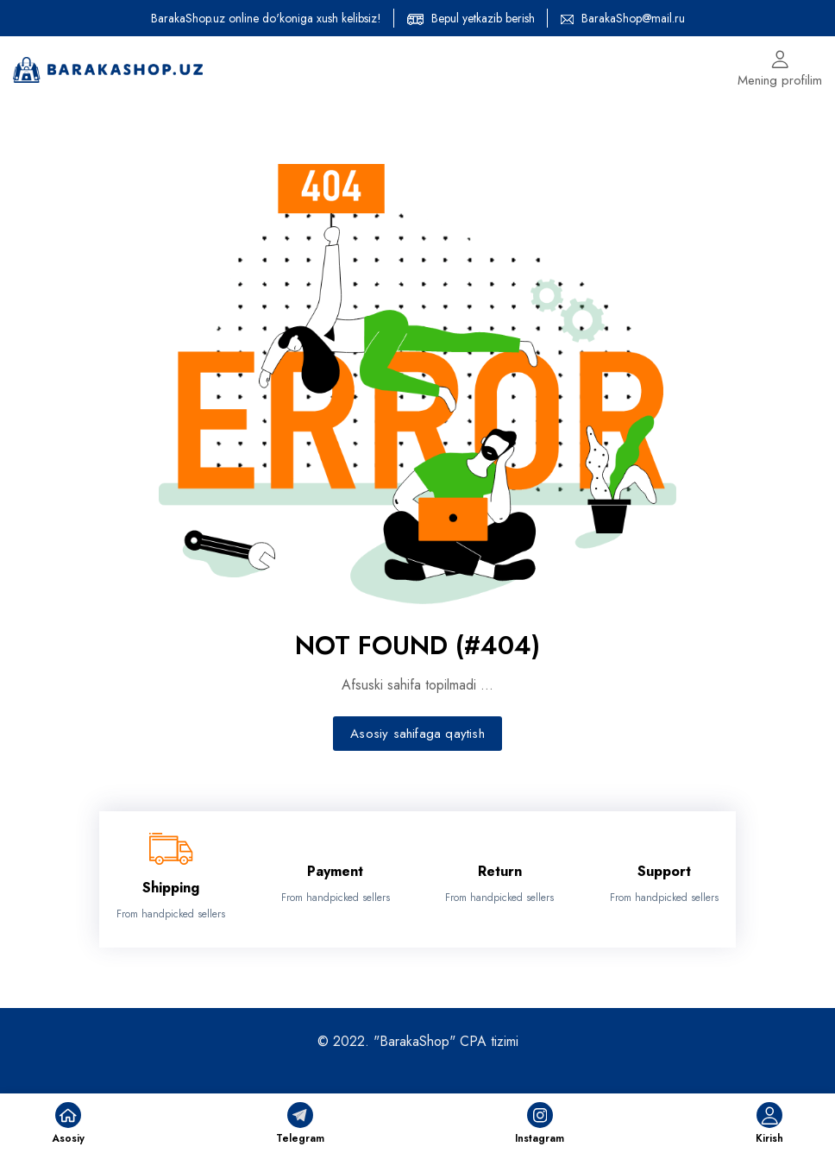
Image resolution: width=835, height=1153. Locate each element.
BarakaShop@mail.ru (633, 18)
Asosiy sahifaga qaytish (417, 733)
